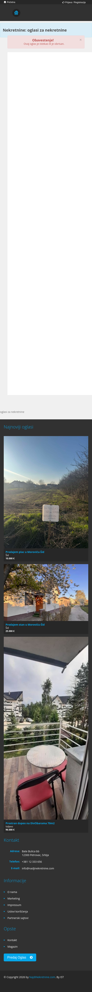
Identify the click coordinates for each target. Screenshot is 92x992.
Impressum (14, 905)
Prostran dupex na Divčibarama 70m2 (30, 823)
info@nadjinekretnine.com (38, 868)
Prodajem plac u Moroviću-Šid (25, 552)
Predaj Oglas (20, 957)
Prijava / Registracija (74, 2)
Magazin (12, 946)
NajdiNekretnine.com (42, 977)
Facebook (5, 985)
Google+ (12, 985)
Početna (9, 2)
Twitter (22, 985)
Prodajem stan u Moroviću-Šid (25, 624)
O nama (12, 892)
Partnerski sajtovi (17, 918)
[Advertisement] (40, 91)
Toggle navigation (7, 13)
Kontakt (12, 940)
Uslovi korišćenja (17, 911)
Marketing (13, 898)
